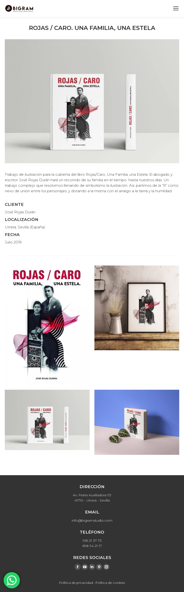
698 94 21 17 (92, 546)
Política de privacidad (76, 583)
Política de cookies (110, 583)
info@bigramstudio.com (92, 520)
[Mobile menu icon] (175, 8)
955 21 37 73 (92, 540)
